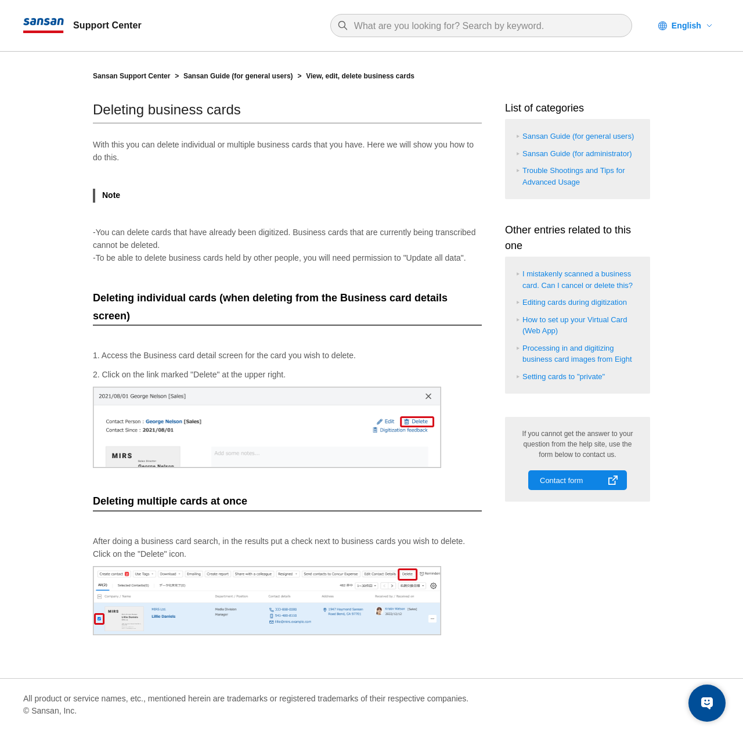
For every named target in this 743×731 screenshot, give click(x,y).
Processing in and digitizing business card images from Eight (577, 354)
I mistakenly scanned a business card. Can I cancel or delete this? (577, 279)
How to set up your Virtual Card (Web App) (574, 325)
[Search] (487, 26)
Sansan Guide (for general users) (238, 76)
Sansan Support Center (131, 76)
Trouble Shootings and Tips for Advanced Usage (573, 176)
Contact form (561, 480)
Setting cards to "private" (563, 376)
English (686, 25)
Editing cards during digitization (574, 302)
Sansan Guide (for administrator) (577, 153)
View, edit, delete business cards (360, 76)
